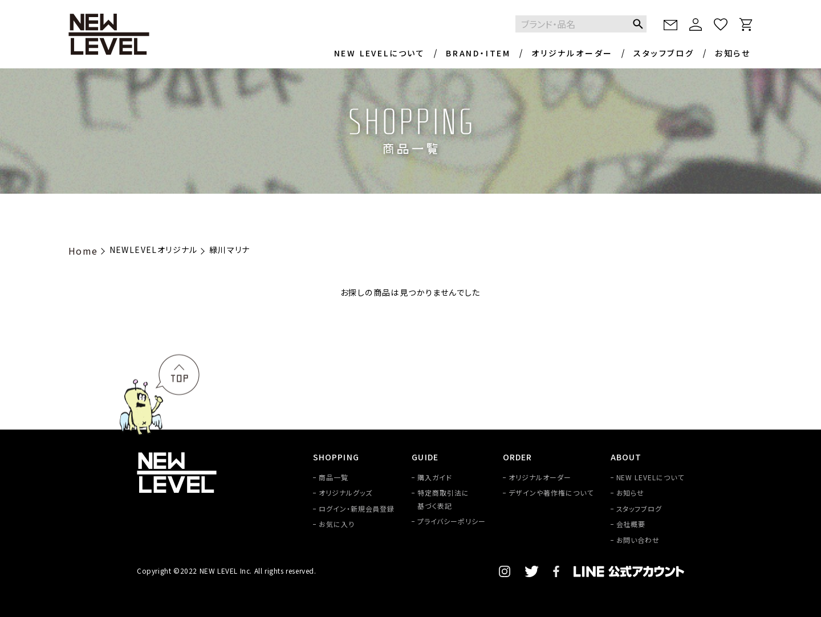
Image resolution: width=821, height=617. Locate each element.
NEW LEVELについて (379, 53)
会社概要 (631, 524)
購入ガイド (434, 477)
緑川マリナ (229, 249)
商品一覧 (333, 477)
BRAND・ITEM (478, 53)
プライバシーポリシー (451, 521)
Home (83, 251)
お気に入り (337, 524)
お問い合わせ (638, 540)
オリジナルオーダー (572, 53)
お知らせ (733, 53)
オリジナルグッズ (345, 492)
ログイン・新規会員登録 (357, 508)
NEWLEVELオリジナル (153, 249)
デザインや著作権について (551, 492)
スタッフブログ (663, 53)
